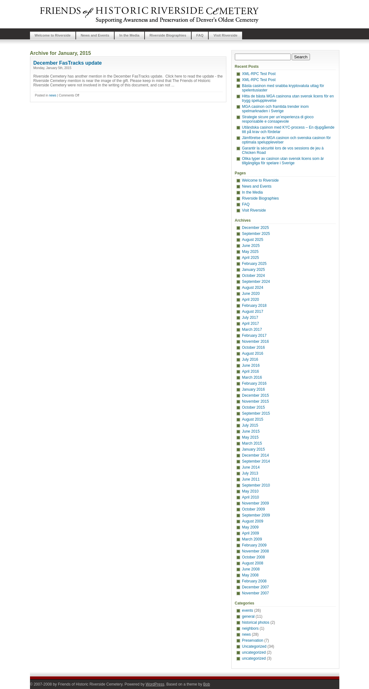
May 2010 (250, 491)
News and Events (95, 35)
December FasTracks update (67, 63)
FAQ (200, 35)
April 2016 (250, 371)
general (248, 616)
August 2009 (252, 521)
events (247, 610)
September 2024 (256, 281)
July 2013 (250, 473)
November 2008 (255, 551)
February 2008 (254, 581)
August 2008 (252, 563)
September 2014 (256, 461)
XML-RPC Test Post (259, 74)
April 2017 (250, 323)
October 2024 (253, 275)
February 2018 (254, 305)
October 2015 (253, 407)
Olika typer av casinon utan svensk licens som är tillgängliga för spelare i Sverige (283, 160)
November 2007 (255, 593)
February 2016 (254, 383)
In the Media (129, 35)
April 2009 (250, 533)
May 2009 (250, 527)
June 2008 (251, 569)
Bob (206, 684)
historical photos (256, 622)
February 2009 (254, 545)
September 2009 (256, 515)
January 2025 (253, 269)
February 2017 (254, 335)
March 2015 (252, 443)
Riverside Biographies (168, 35)
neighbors (250, 628)
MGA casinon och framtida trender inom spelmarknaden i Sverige (275, 108)
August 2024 (252, 287)
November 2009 (255, 503)
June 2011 (251, 479)
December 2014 (255, 455)
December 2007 (255, 587)
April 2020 (250, 299)
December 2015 (255, 395)
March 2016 (252, 377)
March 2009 (252, 539)
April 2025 (250, 257)
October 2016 (253, 347)
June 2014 (251, 467)
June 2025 (251, 245)
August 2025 (252, 239)
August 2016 (252, 353)
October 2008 (253, 557)
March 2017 (252, 329)
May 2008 (250, 575)
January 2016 (253, 389)
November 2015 (255, 401)
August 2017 (252, 311)
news (52, 95)
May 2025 (250, 251)
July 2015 (250, 425)
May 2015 (250, 437)
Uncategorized (254, 646)
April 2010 (250, 497)
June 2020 (251, 293)
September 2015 (256, 413)
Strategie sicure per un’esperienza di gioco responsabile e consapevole (278, 119)
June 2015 (251, 431)
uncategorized (254, 652)
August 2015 (252, 419)
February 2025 (254, 263)
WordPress (155, 684)
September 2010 (256, 485)
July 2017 (250, 317)
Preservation (252, 640)
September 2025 (256, 233)
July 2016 (250, 359)
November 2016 (255, 341)
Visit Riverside (225, 35)
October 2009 (253, 509)
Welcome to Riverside (53, 35)
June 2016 (251, 365)
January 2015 (253, 449)
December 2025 (255, 227)
